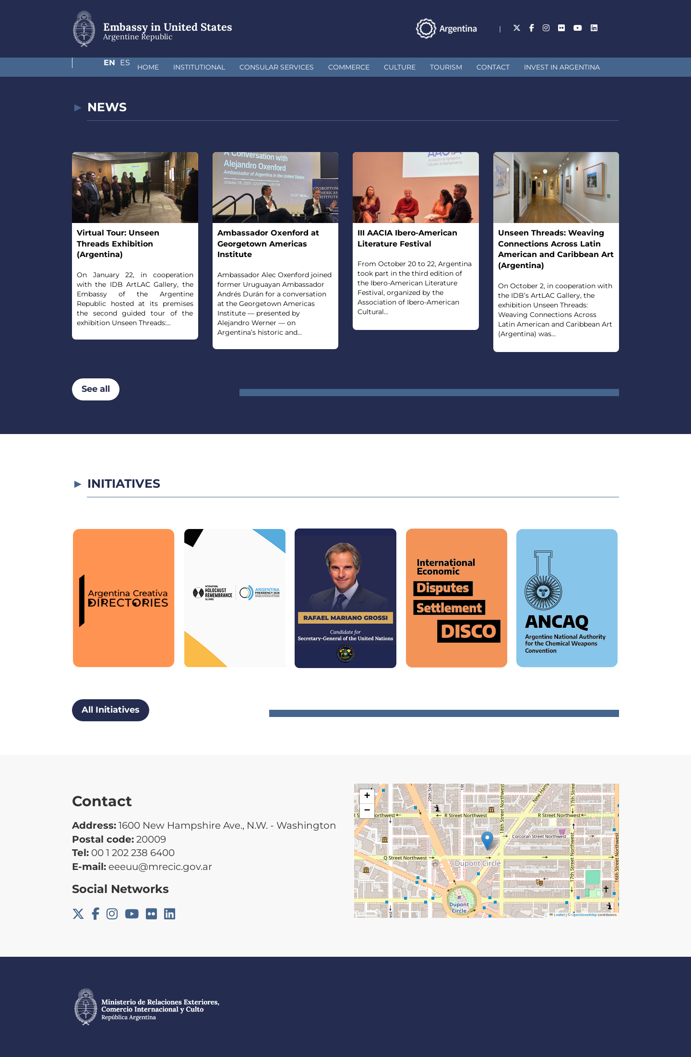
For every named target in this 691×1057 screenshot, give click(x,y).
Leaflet (557, 915)
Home (97, 67)
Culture (349, 67)
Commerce (298, 67)
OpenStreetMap (584, 915)
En (594, 28)
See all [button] (96, 389)
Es (614, 28)
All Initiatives (111, 710)
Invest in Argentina (511, 67)
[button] (487, 841)
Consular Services (226, 67)
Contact (442, 67)
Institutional (148, 67)
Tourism (395, 67)
